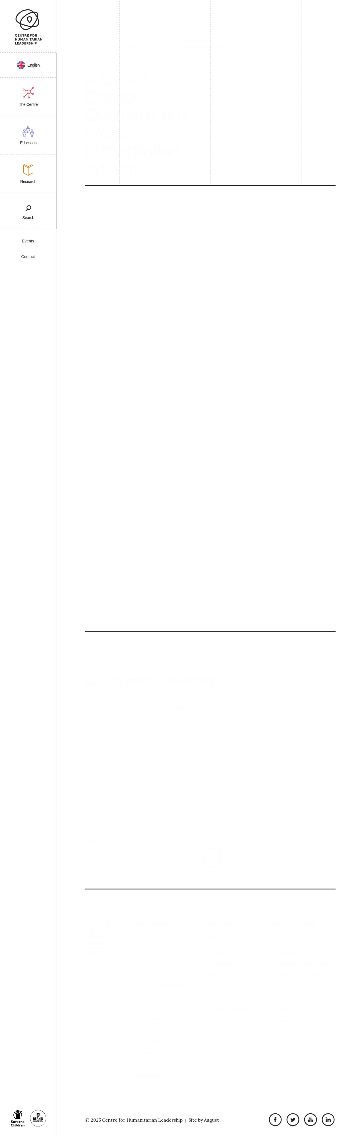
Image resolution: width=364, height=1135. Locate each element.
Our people (150, 943)
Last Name (96, 761)
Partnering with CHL (163, 1068)
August (211, 1120)
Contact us (150, 1079)
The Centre (152, 918)
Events (28, 241)
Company (95, 798)
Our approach (223, 945)
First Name (96, 725)
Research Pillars (294, 945)
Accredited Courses (230, 957)
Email (91, 835)
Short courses (223, 968)
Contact (28, 256)
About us (147, 932)
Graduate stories (227, 1002)
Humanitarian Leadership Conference (154, 1023)
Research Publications (302, 957)
